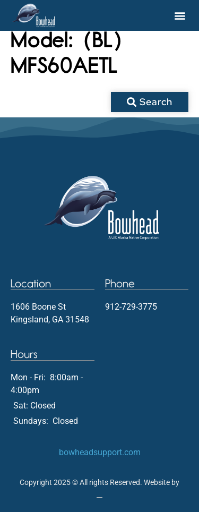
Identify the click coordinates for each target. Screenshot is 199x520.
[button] (179, 15)
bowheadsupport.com (100, 460)
